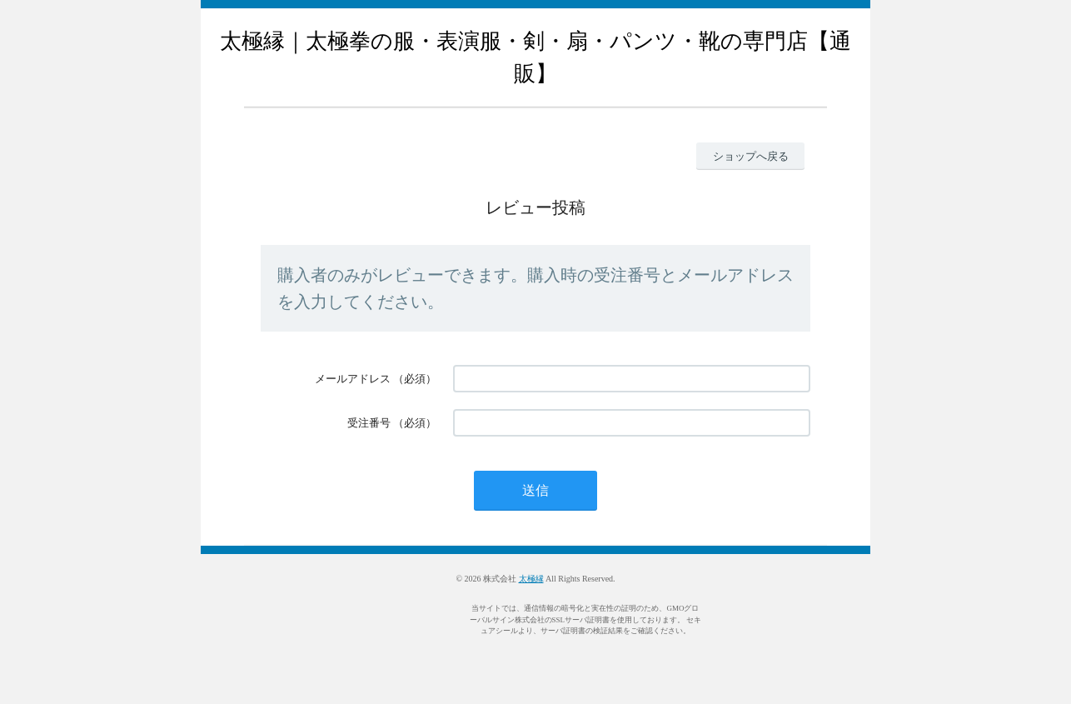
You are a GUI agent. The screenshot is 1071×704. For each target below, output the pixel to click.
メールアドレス (353, 378)
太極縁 (531, 578)
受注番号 (369, 423)
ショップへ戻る (751, 156)
